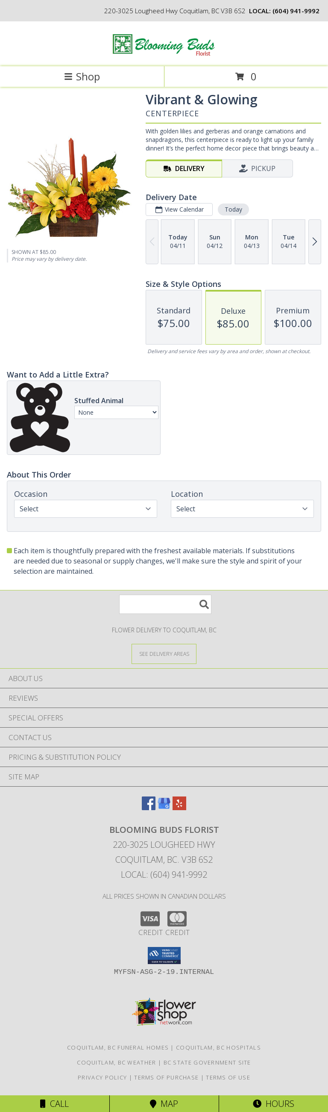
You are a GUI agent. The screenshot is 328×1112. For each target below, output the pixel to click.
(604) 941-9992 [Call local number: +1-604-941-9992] (295, 10)
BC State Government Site (207, 1062)
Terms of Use (228, 1077)
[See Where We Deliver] (164, 653)
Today (233, 209)
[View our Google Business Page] (164, 807)
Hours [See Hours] (273, 1103)
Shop (82, 76)
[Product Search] (165, 604)
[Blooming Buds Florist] (164, 54)
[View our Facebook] (148, 807)
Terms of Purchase (166, 1077)
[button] (164, 955)
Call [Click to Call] (54, 1103)
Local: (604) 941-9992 (164, 874)
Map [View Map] (164, 1103)
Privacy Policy (102, 1077)
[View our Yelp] (179, 807)
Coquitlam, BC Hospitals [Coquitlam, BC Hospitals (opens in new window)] (218, 1047)
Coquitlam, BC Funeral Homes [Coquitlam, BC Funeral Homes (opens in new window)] (118, 1047)
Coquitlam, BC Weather (116, 1062)
